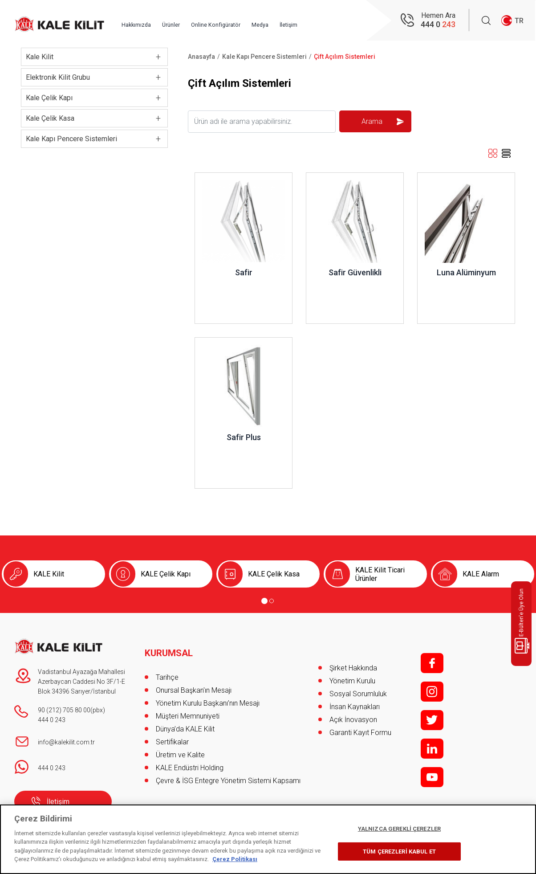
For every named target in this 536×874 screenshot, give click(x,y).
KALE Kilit (48, 574)
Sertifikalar (172, 732)
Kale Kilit (39, 57)
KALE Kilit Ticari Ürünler (380, 574)
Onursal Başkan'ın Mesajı (193, 681)
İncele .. (206, 177)
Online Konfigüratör (250, 21)
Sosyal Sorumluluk (358, 694)
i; (432, 691)
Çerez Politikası (234, 859)
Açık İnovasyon (353, 719)
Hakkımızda (159, 21)
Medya (301, 21)
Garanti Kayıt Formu (361, 732)
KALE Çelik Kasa (274, 574)
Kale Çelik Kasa (50, 118)
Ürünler (200, 21)
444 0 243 (51, 719)
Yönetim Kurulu (352, 681)
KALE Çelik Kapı (166, 574)
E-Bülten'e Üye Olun (523, 620)
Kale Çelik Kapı (49, 98)
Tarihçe (167, 668)
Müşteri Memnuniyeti (187, 706)
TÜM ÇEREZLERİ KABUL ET (399, 851)
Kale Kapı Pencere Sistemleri (71, 139)
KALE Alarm (481, 574)
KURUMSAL (170, 643)
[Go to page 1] (264, 601)
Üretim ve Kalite (180, 745)
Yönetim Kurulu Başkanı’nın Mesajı (208, 694)
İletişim (334, 21)
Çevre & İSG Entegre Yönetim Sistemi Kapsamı (228, 771)
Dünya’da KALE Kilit (185, 719)
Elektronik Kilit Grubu (58, 77)
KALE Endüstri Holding (189, 758)
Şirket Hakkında (353, 668)
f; (432, 663)
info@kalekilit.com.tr (66, 742)
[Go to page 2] (271, 601)
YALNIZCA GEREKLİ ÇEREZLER (399, 828)
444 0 (438, 24)
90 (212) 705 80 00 (64, 710)
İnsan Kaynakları (354, 706)
